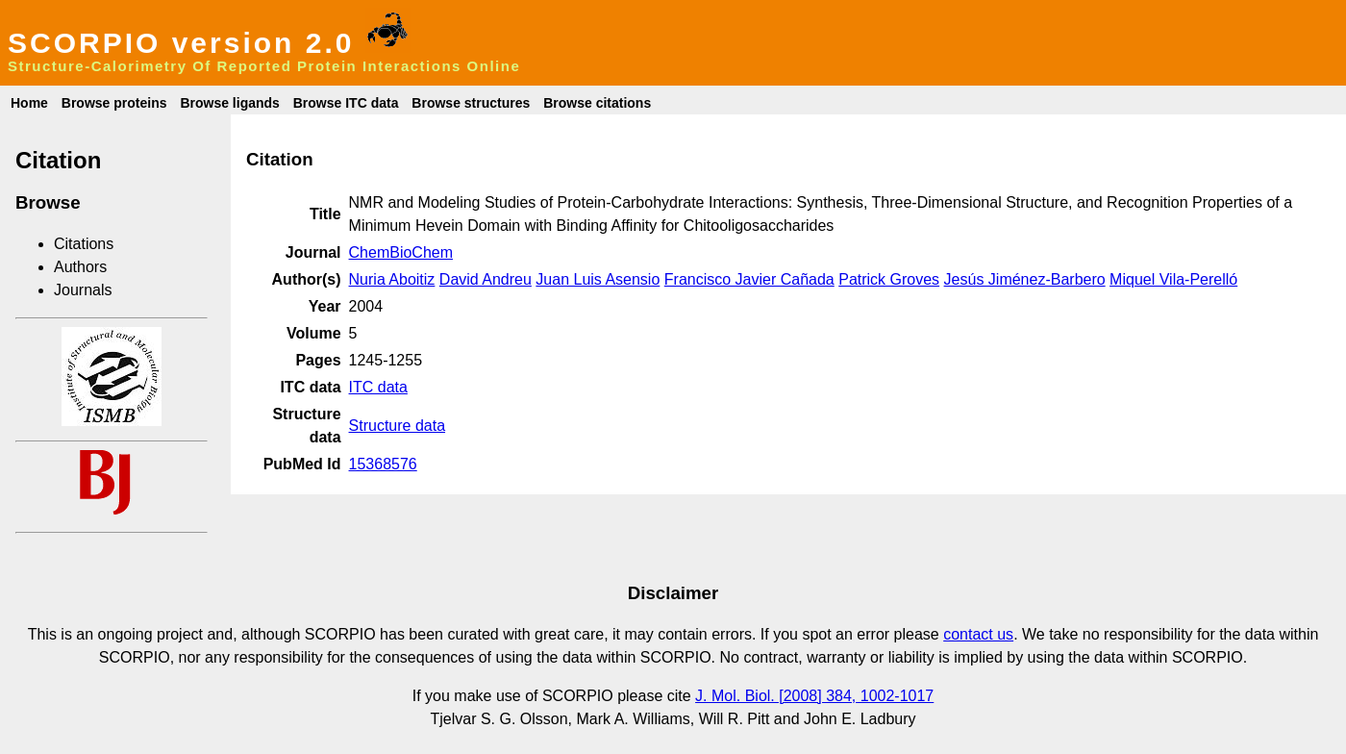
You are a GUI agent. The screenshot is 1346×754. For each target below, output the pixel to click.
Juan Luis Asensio (598, 279)
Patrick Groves (888, 279)
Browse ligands (229, 103)
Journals (83, 290)
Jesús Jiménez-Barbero (1025, 279)
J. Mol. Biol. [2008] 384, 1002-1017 (814, 696)
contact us (978, 634)
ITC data (378, 387)
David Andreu (485, 279)
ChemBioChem (401, 252)
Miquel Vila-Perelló (1173, 279)
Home (29, 103)
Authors (80, 267)
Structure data (397, 425)
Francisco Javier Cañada (749, 279)
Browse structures (470, 103)
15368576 (383, 464)
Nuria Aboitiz (392, 279)
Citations (83, 244)
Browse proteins (114, 103)
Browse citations (597, 103)
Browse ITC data (346, 103)
